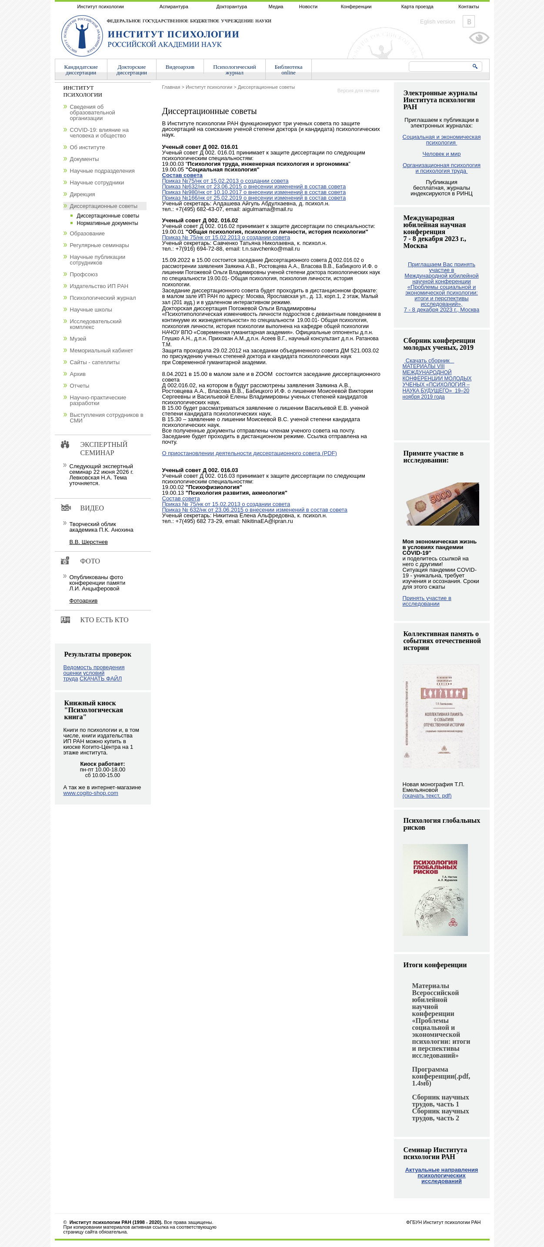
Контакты (468, 6)
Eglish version (437, 21)
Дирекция (82, 194)
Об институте (87, 147)
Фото (90, 561)
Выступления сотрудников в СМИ (107, 418)
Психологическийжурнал (234, 70)
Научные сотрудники (97, 182)
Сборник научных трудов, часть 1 (440, 1100)
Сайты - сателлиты (95, 362)
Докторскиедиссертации (132, 70)
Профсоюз (84, 274)
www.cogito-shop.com (90, 793)
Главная (171, 87)
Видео (92, 508)
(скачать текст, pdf (427, 795)
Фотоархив (84, 600)
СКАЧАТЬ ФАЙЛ (101, 678)
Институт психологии (100, 6)
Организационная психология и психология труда (442, 168)
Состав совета (182, 175)
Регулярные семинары (99, 245)
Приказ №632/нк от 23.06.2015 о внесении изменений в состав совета (254, 186)
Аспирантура (174, 6)
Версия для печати (358, 90)
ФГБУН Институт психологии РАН (443, 1222)
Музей (78, 338)
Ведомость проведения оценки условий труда (94, 673)
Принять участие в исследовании (427, 601)
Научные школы (91, 309)
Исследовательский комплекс (96, 324)
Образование (87, 233)
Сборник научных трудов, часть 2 (440, 1114)
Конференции (356, 6)
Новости (308, 6)
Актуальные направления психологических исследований (441, 1175)
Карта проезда (417, 6)
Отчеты (80, 385)
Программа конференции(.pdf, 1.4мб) (441, 1076)
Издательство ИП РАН (99, 286)
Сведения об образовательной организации (92, 112)
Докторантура (231, 6)
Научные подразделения (102, 171)
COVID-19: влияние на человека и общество (99, 133)
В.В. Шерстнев (89, 542)
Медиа (276, 6)
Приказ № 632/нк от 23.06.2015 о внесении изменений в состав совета (254, 509)
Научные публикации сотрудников (98, 260)
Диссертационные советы (266, 87)
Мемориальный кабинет (101, 350)
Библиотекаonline (289, 70)
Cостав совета (181, 498)
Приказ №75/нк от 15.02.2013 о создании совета (225, 181)
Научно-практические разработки (98, 400)
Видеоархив (180, 67)
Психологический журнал (103, 298)
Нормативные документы (107, 223)
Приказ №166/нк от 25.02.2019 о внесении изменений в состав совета (254, 197)
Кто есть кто (104, 620)
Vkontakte (469, 21)
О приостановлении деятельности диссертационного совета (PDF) (249, 453)
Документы (84, 159)
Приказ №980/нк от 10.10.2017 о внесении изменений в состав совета (254, 192)
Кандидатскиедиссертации (81, 70)
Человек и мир (441, 154)
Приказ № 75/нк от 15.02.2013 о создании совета (226, 237)
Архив (78, 374)
